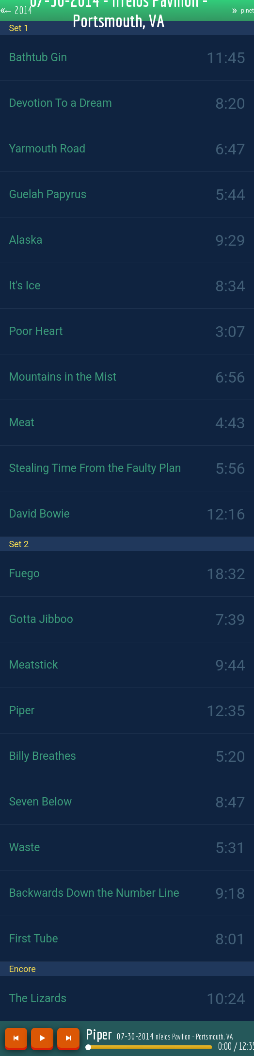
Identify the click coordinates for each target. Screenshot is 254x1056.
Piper (99, 1034)
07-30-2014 (175, 1036)
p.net (247, 10)
